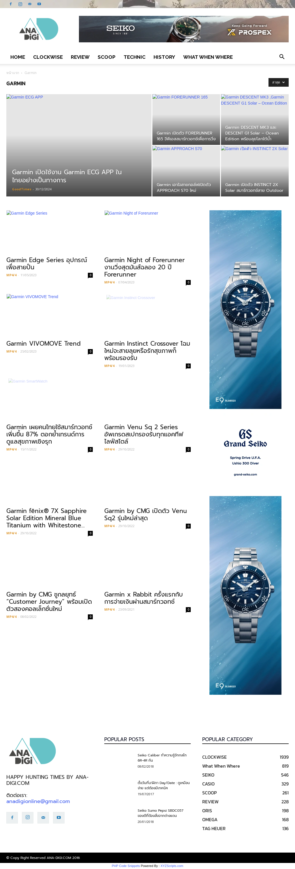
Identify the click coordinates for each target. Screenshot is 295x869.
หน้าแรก (12, 72)
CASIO (208, 783)
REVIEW (80, 57)
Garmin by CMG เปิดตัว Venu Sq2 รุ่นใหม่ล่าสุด (145, 514)
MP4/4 (11, 275)
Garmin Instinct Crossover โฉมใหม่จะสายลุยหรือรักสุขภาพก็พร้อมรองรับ (147, 351)
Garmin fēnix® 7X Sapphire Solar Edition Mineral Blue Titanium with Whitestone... (46, 518)
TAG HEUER (214, 828)
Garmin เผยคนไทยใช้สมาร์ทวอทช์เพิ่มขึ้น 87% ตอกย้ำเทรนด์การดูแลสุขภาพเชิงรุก (49, 434)
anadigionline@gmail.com (38, 801)
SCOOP (107, 57)
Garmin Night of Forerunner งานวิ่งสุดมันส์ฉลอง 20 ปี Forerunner (144, 267)
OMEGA (210, 819)
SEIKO (208, 774)
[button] (282, 57)
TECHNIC (134, 57)
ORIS (207, 810)
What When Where (208, 57)
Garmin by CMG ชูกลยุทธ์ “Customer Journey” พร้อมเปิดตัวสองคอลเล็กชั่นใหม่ (49, 602)
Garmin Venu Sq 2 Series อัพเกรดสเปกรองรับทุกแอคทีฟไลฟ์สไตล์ (143, 434)
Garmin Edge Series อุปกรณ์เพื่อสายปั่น (46, 263)
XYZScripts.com (171, 866)
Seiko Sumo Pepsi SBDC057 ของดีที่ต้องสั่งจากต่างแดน (161, 813)
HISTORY (164, 57)
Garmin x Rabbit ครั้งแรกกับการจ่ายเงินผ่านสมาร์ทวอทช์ (143, 598)
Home (17, 57)
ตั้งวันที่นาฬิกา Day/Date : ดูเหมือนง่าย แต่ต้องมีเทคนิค (164, 785)
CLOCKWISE (48, 57)
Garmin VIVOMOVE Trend (43, 343)
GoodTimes (21, 189)
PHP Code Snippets (126, 866)
